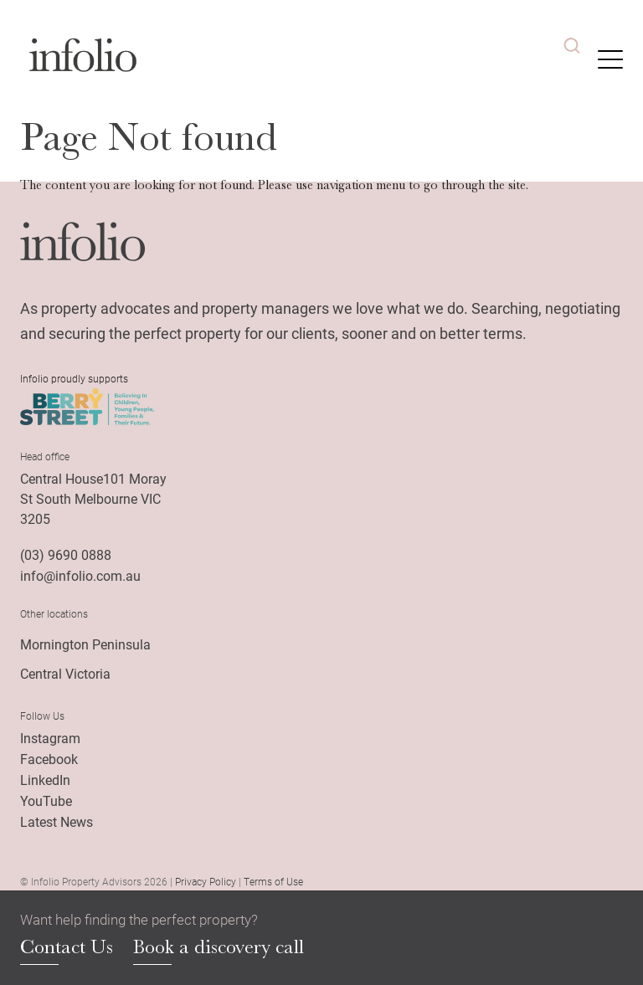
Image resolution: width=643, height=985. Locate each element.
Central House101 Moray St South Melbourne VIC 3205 (93, 498)
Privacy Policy (205, 881)
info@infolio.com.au (80, 575)
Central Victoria (65, 673)
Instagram (50, 737)
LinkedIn (45, 779)
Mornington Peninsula (85, 644)
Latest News (56, 821)
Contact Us (66, 947)
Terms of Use (273, 881)
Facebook (49, 758)
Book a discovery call (218, 947)
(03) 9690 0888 (65, 554)
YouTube (46, 800)
